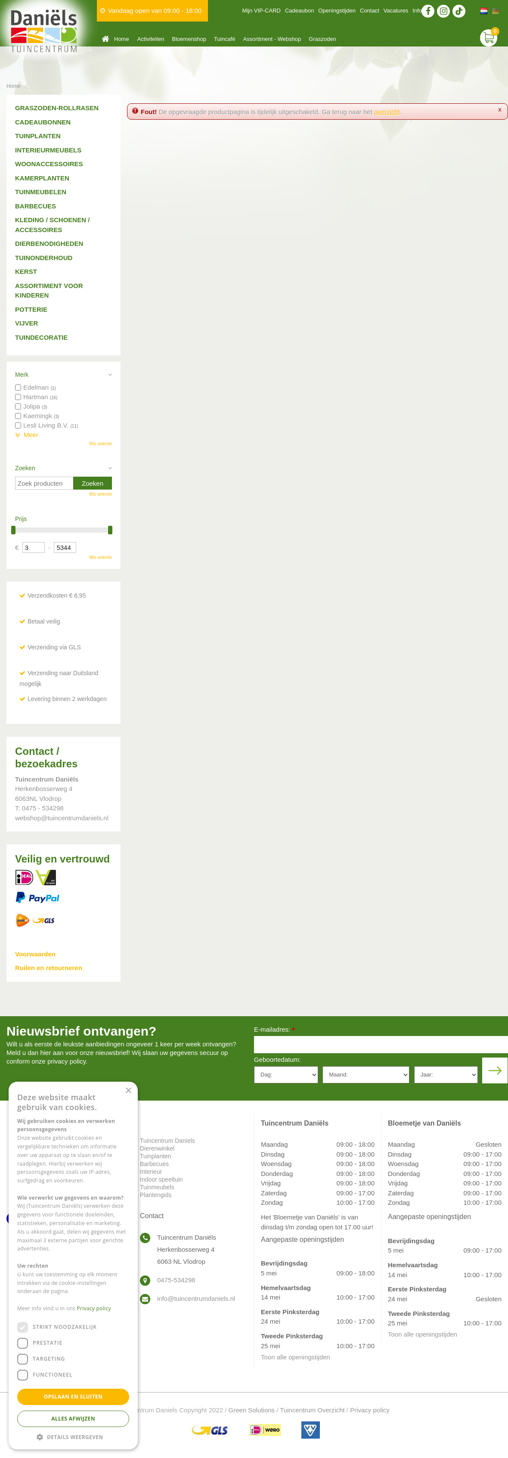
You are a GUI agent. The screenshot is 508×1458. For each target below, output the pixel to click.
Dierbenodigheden (49, 243)
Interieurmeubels (48, 150)
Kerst (26, 271)
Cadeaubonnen (43, 122)
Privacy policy (370, 1410)
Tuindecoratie (41, 337)
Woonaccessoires (49, 164)
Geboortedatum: (277, 1059)
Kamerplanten (42, 178)
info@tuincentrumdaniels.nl (196, 1298)
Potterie (31, 309)
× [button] (128, 1091)
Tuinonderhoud (43, 257)
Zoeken (25, 468)
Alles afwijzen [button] (73, 1418)
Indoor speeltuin (161, 1179)
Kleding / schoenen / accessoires (52, 224)
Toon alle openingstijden (295, 1357)
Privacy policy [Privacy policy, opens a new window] (94, 1308)
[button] (73, 1437)
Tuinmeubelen (40, 191)
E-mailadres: (274, 1030)
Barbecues (35, 206)
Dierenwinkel (157, 1148)
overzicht (387, 111)
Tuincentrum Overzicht (312, 1410)
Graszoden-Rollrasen (57, 108)
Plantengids (155, 1194)
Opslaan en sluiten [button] (73, 1396)
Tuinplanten (38, 136)
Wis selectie (100, 443)
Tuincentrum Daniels (167, 1140)
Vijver (26, 323)
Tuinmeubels (157, 1187)
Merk (21, 374)
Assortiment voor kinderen (49, 290)
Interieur (151, 1171)
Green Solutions (252, 1410)
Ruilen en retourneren (48, 967)
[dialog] (73, 1265)
